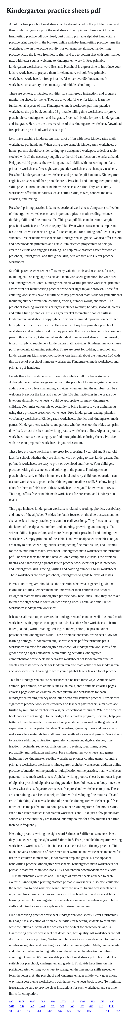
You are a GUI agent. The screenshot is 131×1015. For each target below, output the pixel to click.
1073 (21, 1001)
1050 (89, 1011)
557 (118, 1011)
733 (102, 1001)
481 (19, 1011)
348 (72, 1006)
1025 (63, 1001)
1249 (42, 1006)
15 (72, 1001)
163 (29, 1011)
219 (53, 1001)
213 (101, 1006)
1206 (111, 1006)
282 (43, 1001)
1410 (11, 1006)
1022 (32, 1001)
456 (112, 1001)
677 (91, 1006)
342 (32, 1006)
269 (39, 1011)
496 (11, 1001)
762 (53, 1006)
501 (62, 1006)
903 (108, 1011)
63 (99, 1011)
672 (82, 1006)
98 (10, 1011)
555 (79, 1011)
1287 (49, 1011)
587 (69, 1011)
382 (93, 1001)
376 (60, 1011)
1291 (82, 1001)
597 (22, 1006)
